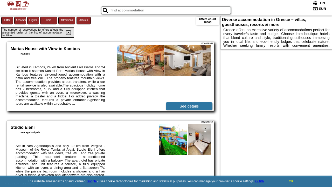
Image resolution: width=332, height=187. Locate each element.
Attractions (67, 20)
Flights (33, 20)
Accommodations (21, 20)
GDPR (259, 181)
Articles (83, 20)
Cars (48, 20)
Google (92, 181)
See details (189, 106)
